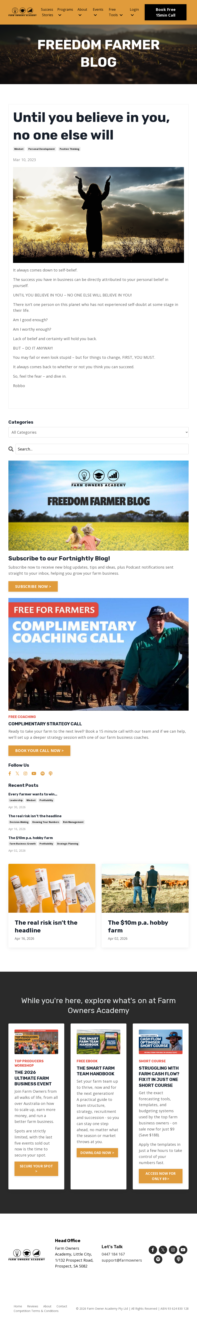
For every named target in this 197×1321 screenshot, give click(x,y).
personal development (41, 149)
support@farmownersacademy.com (134, 1260)
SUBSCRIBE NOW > (33, 586)
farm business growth (23, 843)
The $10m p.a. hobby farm (30, 838)
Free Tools (116, 12)
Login (134, 12)
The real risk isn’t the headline (35, 816)
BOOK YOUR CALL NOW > (39, 750)
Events (98, 12)
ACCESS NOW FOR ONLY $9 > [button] (161, 1176)
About (82, 12)
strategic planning (67, 843)
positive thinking (69, 149)
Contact (61, 1306)
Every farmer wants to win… (32, 794)
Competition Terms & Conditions (36, 1311)
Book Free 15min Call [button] (166, 12)
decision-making (19, 822)
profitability (46, 800)
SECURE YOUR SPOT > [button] (36, 1168)
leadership (16, 800)
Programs (65, 12)
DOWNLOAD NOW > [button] (97, 1152)
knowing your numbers (45, 822)
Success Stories (47, 12)
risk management (73, 822)
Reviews (32, 1306)
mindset (19, 149)
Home (18, 1306)
